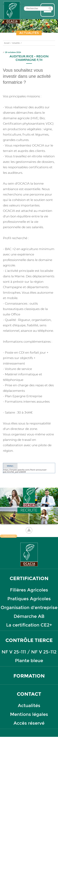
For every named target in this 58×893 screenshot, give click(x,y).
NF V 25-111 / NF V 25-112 (29, 652)
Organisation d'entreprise (29, 607)
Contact (29, 694)
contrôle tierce (29, 640)
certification (29, 578)
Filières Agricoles (29, 590)
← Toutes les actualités (8, 536)
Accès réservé (29, 723)
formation (29, 676)
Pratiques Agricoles (29, 598)
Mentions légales (29, 714)
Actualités (16, 43)
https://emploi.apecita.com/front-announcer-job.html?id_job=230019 (25, 468)
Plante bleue (29, 660)
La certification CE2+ (29, 625)
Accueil (7, 43)
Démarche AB (29, 616)
